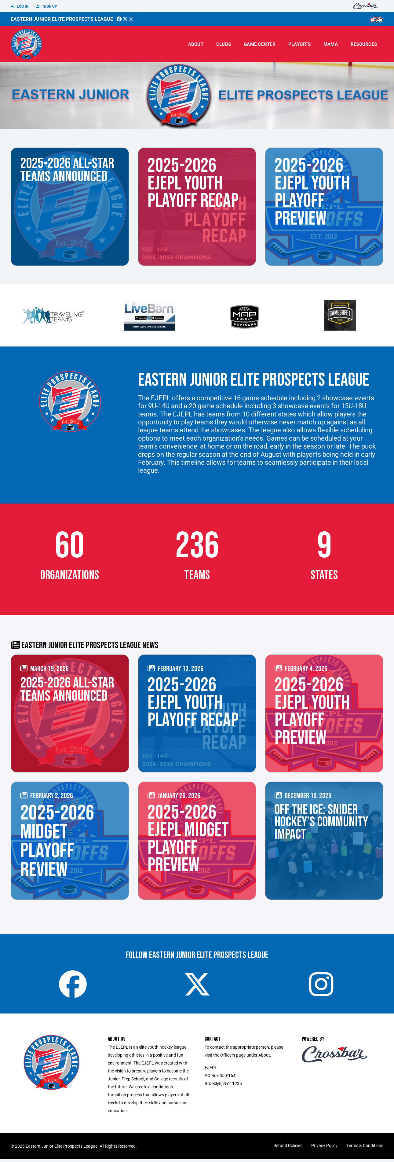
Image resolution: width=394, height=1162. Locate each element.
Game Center (259, 44)
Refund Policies (287, 1148)
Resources (364, 44)
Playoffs (299, 44)
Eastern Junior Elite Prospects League (62, 19)
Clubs (223, 44)
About (195, 44)
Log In (19, 6)
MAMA (330, 44)
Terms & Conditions (364, 1148)
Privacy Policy (324, 1148)
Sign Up (46, 6)
